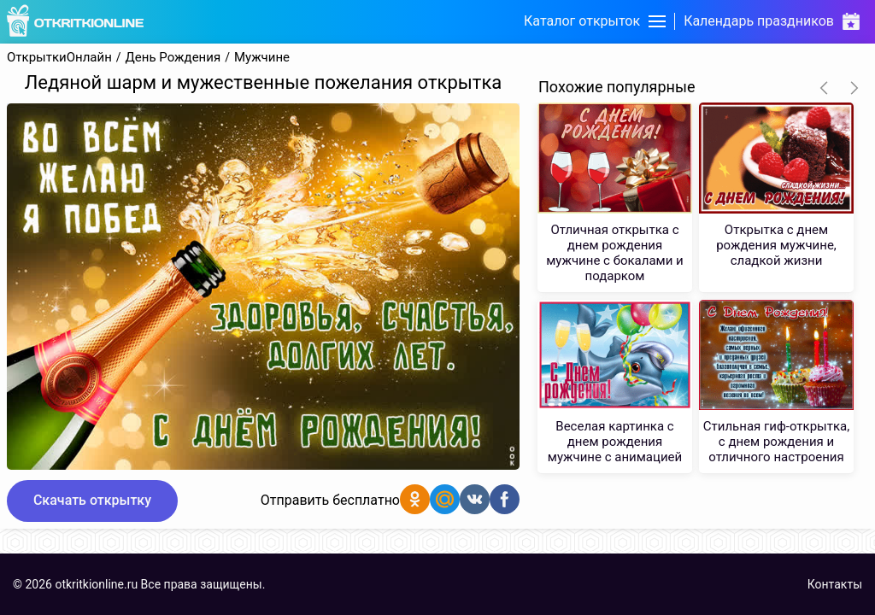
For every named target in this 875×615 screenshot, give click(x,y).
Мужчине (262, 57)
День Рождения (173, 57)
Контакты (834, 584)
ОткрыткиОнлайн (59, 57)
